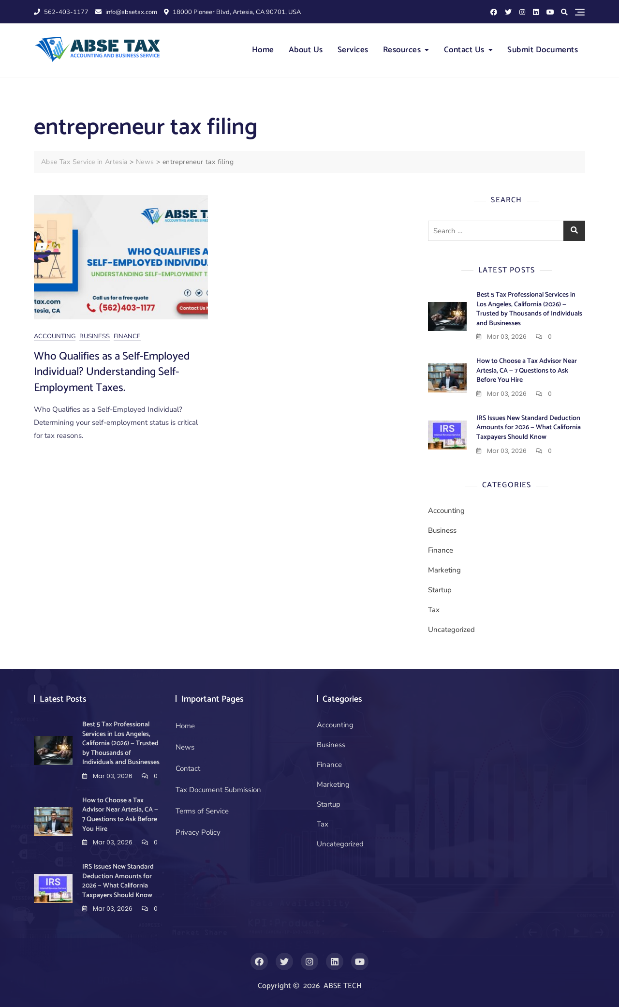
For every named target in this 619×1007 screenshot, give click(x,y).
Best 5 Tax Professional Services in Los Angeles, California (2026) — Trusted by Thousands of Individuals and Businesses (529, 309)
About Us (306, 50)
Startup (440, 590)
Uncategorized (451, 629)
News (185, 747)
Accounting (54, 336)
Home (263, 50)
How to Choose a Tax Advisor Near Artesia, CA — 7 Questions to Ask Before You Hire (526, 371)
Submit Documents (542, 50)
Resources (402, 50)
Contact (188, 768)
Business (94, 336)
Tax (434, 610)
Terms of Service (202, 811)
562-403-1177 (61, 12)
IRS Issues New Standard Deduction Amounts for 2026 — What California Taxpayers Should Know (528, 428)
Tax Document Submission (218, 790)
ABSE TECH (343, 985)
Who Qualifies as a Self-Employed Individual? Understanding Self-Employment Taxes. (112, 371)
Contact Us (464, 50)
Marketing (444, 570)
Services (353, 50)
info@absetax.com (126, 12)
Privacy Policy (198, 832)
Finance (127, 336)
